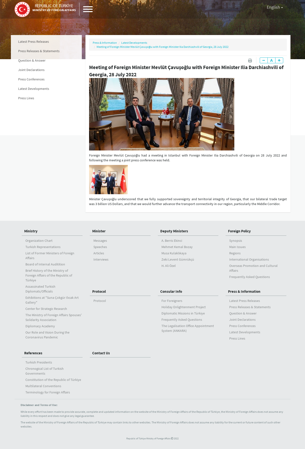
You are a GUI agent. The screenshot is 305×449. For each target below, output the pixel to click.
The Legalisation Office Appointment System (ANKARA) (187, 328)
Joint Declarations (31, 70)
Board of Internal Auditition (45, 264)
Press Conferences (31, 79)
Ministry (31, 231)
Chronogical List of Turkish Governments (44, 371)
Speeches (100, 247)
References (33, 353)
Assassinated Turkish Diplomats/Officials (40, 288)
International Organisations (249, 259)
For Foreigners (171, 301)
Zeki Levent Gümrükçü (177, 259)
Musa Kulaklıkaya (173, 253)
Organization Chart (39, 240)
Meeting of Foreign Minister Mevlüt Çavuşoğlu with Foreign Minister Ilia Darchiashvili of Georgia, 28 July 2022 (163, 47)
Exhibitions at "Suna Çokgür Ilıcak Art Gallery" (52, 300)
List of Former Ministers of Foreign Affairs (49, 255)
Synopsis (235, 240)
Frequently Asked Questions (249, 277)
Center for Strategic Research (46, 308)
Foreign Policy (239, 231)
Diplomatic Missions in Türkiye (183, 313)
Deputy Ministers (174, 231)
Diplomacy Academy (40, 326)
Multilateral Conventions (43, 386)
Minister (99, 231)
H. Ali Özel (168, 266)
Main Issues (237, 247)
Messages (100, 240)
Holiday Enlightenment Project (183, 307)
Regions (235, 253)
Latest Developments (33, 88)
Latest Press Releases (33, 41)
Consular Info (171, 291)
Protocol (99, 291)
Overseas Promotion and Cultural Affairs (253, 268)
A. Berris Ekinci (171, 240)
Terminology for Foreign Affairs (47, 392)
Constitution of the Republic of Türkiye (53, 380)
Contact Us (101, 353)
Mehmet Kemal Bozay (177, 247)
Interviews (100, 259)
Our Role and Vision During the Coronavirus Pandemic (47, 334)
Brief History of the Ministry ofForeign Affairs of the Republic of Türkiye (48, 275)
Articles (98, 253)
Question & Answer (32, 60)
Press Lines (26, 98)
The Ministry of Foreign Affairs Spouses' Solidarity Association (53, 317)
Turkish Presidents (38, 362)
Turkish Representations (43, 247)
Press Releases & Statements (39, 51)
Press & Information (105, 42)
